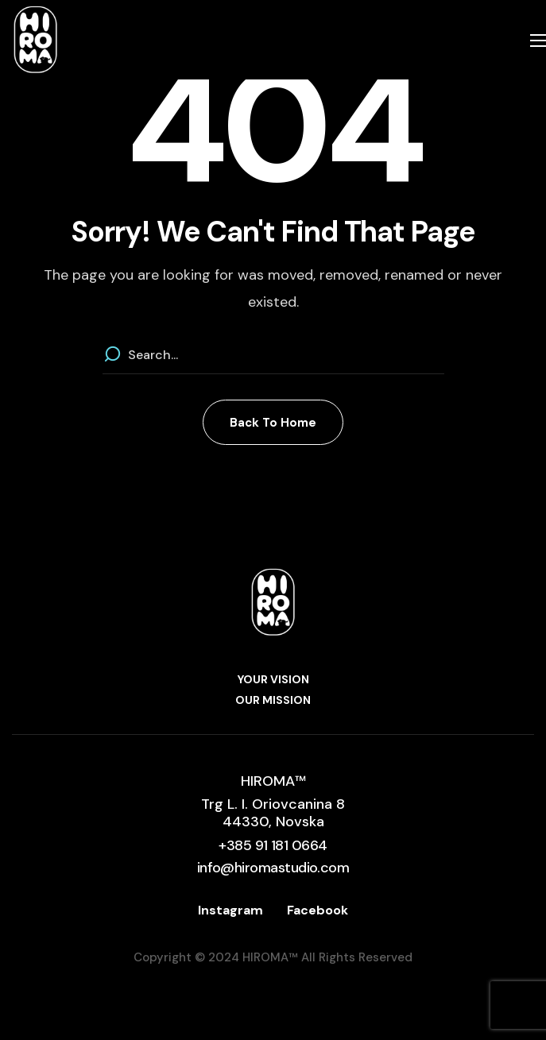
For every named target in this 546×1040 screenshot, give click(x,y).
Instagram (230, 910)
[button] (273, 422)
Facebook (317, 910)
